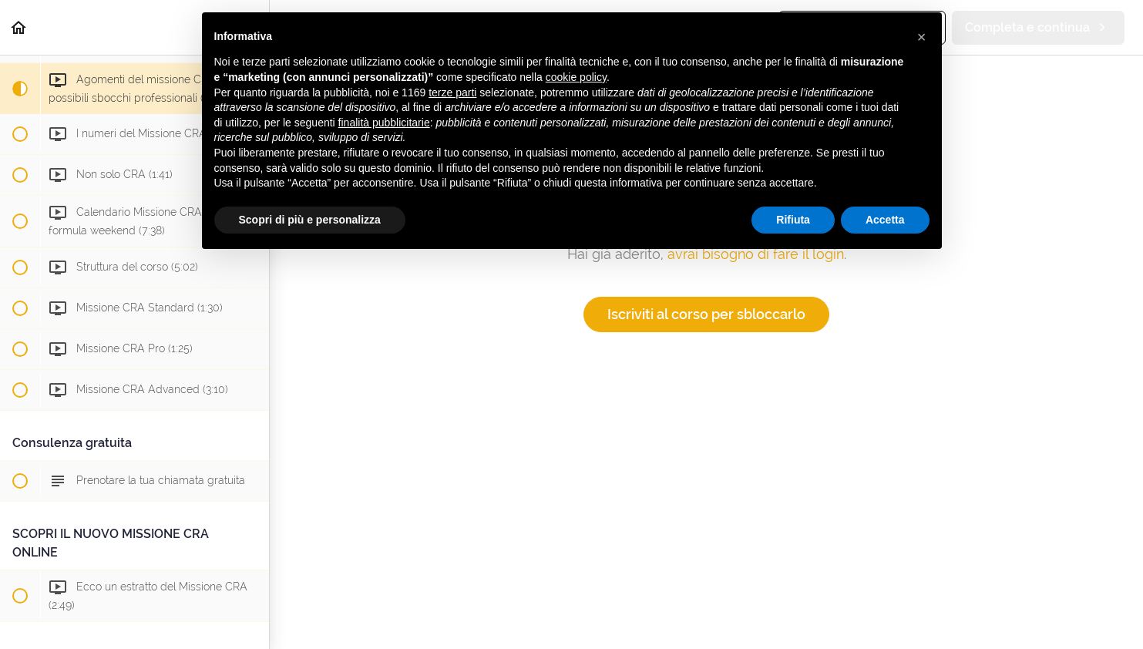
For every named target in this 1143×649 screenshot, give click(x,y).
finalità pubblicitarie (384, 122)
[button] (19, 27)
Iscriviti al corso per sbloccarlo (706, 314)
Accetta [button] (885, 220)
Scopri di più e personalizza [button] (310, 220)
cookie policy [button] (576, 77)
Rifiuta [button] (793, 220)
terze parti (452, 92)
